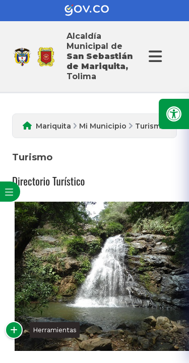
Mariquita (53, 126)
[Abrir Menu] (154, 56)
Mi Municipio (103, 126)
